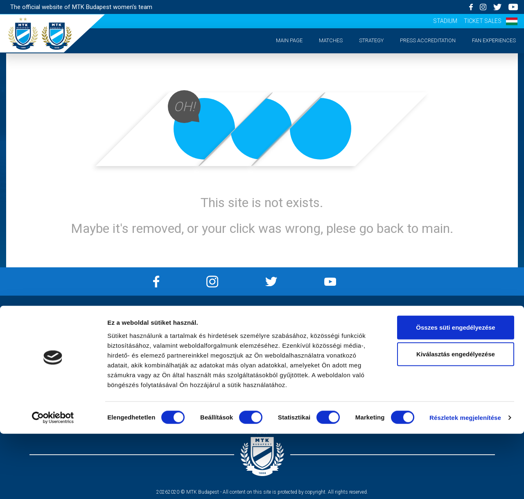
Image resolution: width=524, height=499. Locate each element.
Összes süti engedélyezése (455, 392)
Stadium (445, 21)
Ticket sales (482, 21)
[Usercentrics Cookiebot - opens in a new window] (53, 483)
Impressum (196, 324)
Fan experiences (494, 40)
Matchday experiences (65, 365)
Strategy (371, 40)
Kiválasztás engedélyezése (455, 419)
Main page (289, 40)
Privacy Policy (196, 334)
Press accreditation (428, 40)
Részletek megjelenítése (465, 482)
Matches (331, 40)
